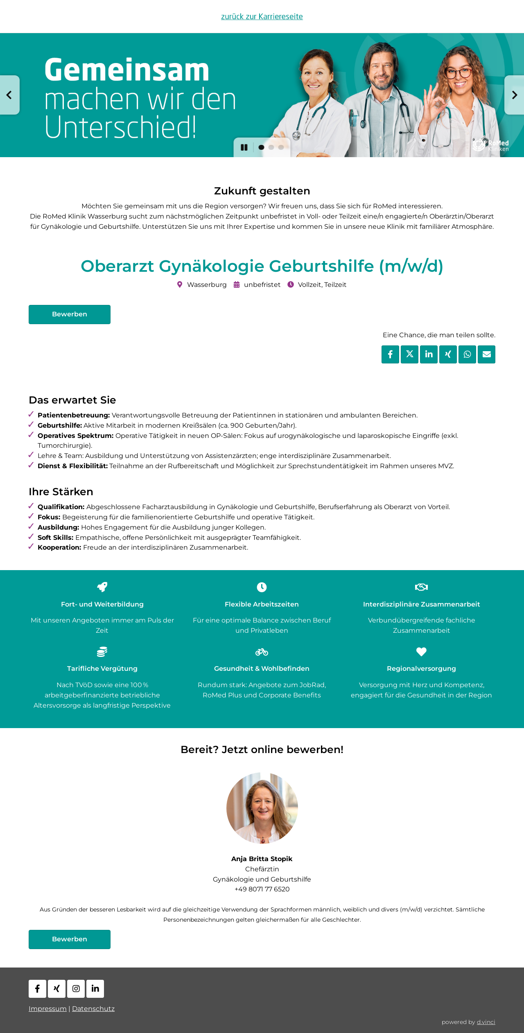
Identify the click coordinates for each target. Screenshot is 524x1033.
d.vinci (486, 1022)
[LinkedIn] (95, 989)
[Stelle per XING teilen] (448, 354)
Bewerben (69, 314)
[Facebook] (37, 989)
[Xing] (57, 989)
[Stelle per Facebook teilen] (390, 354)
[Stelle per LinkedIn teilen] (429, 354)
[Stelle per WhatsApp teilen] (467, 354)
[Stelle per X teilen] (409, 354)
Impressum (48, 1009)
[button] (10, 95)
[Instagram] (76, 989)
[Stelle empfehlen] (486, 354)
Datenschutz (93, 1009)
